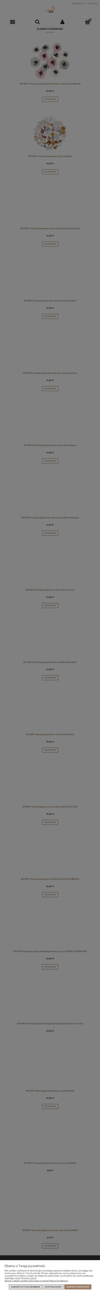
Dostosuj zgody (53, 1287)
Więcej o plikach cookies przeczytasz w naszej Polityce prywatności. (36, 1281)
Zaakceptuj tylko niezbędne (25, 1287)
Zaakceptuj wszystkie (78, 1287)
